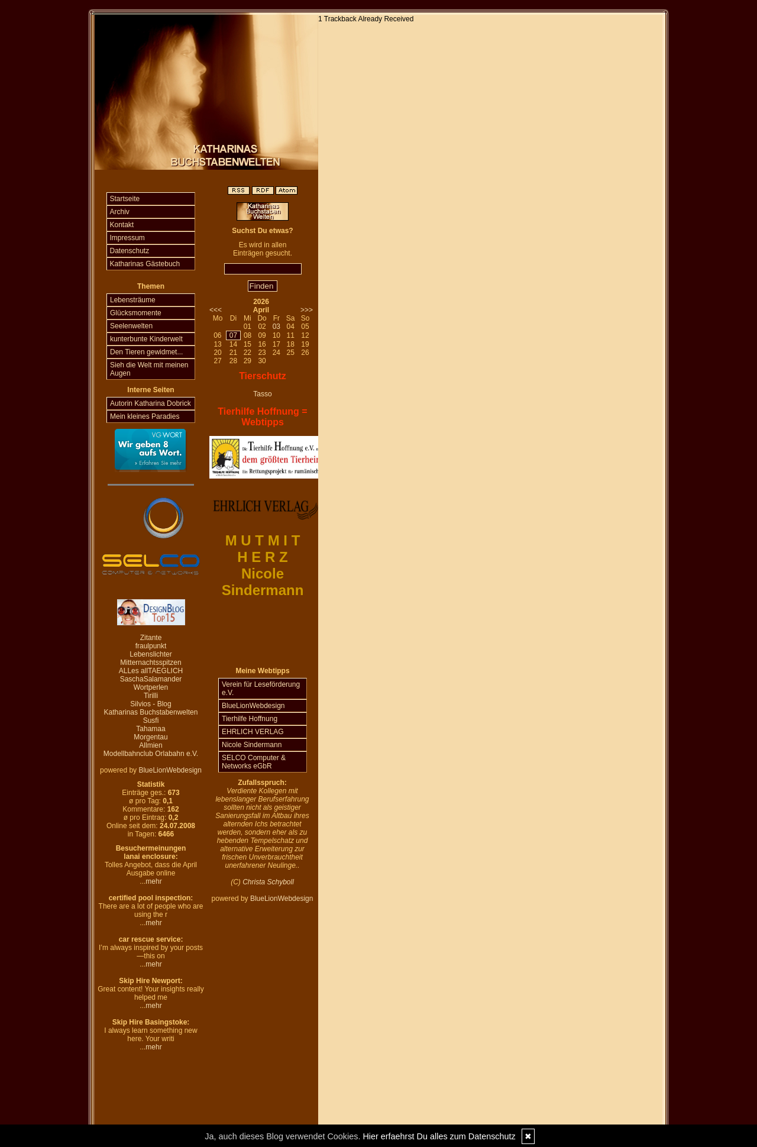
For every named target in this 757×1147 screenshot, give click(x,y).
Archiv (120, 212)
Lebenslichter (151, 654)
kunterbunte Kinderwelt (146, 339)
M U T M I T (262, 540)
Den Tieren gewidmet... (146, 352)
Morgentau (150, 737)
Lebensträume (133, 300)
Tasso (262, 394)
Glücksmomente (135, 313)
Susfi (151, 720)
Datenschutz (130, 251)
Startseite (125, 199)
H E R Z (262, 557)
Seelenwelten (131, 326)
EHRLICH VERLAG (253, 732)
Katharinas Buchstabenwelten (151, 712)
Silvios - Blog (150, 704)
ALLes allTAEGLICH (151, 671)
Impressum (127, 238)
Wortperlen (151, 687)
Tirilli (151, 696)
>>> (306, 310)
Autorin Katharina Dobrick (150, 403)
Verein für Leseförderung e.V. (261, 688)
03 (276, 326)
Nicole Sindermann (252, 745)
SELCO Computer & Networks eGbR (254, 762)
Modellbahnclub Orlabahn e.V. (150, 753)
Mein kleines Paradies (144, 416)
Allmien (150, 745)
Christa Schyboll (268, 882)
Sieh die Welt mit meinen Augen (149, 369)
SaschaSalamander (151, 679)
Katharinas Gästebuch (145, 264)
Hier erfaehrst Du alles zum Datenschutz (439, 1136)
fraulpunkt (151, 646)
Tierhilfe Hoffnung (249, 719)
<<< (215, 310)
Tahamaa (150, 729)
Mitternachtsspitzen (150, 662)
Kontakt (122, 225)
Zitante (151, 638)
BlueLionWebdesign (170, 770)
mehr (153, 881)
